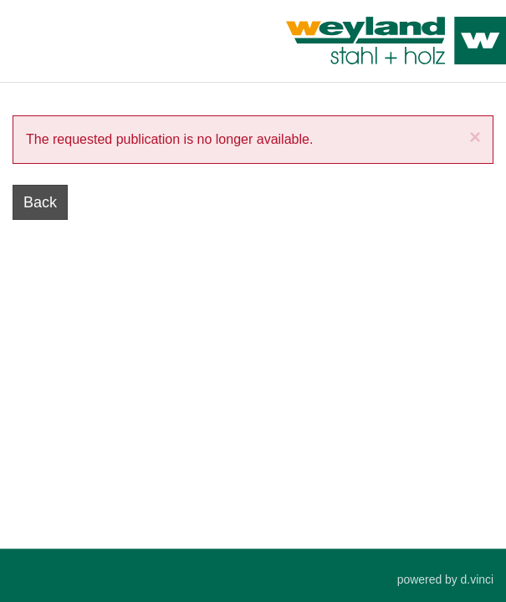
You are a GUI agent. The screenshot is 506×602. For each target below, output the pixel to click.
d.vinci (477, 580)
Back (40, 202)
